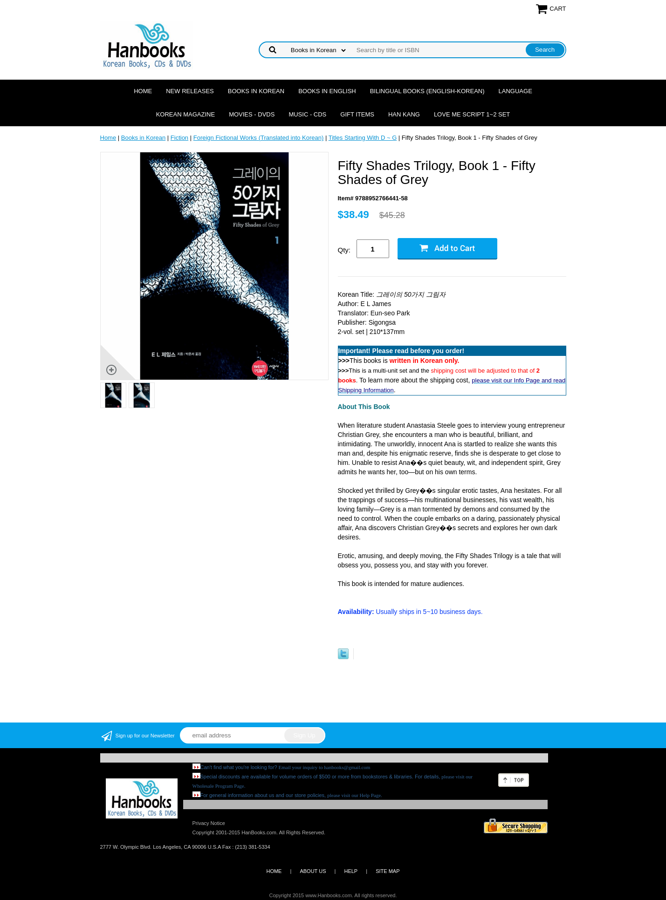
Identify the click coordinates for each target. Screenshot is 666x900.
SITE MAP (387, 871)
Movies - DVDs (252, 114)
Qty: (344, 250)
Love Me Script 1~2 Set (472, 114)
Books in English (327, 91)
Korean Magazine (185, 114)
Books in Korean (256, 91)
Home (143, 91)
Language (515, 91)
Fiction (179, 137)
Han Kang (404, 114)
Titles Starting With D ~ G (363, 137)
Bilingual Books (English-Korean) (427, 91)
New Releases (190, 91)
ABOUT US (313, 871)
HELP (350, 871)
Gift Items (357, 114)
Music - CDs (307, 114)
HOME (274, 871)
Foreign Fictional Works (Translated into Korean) (258, 137)
